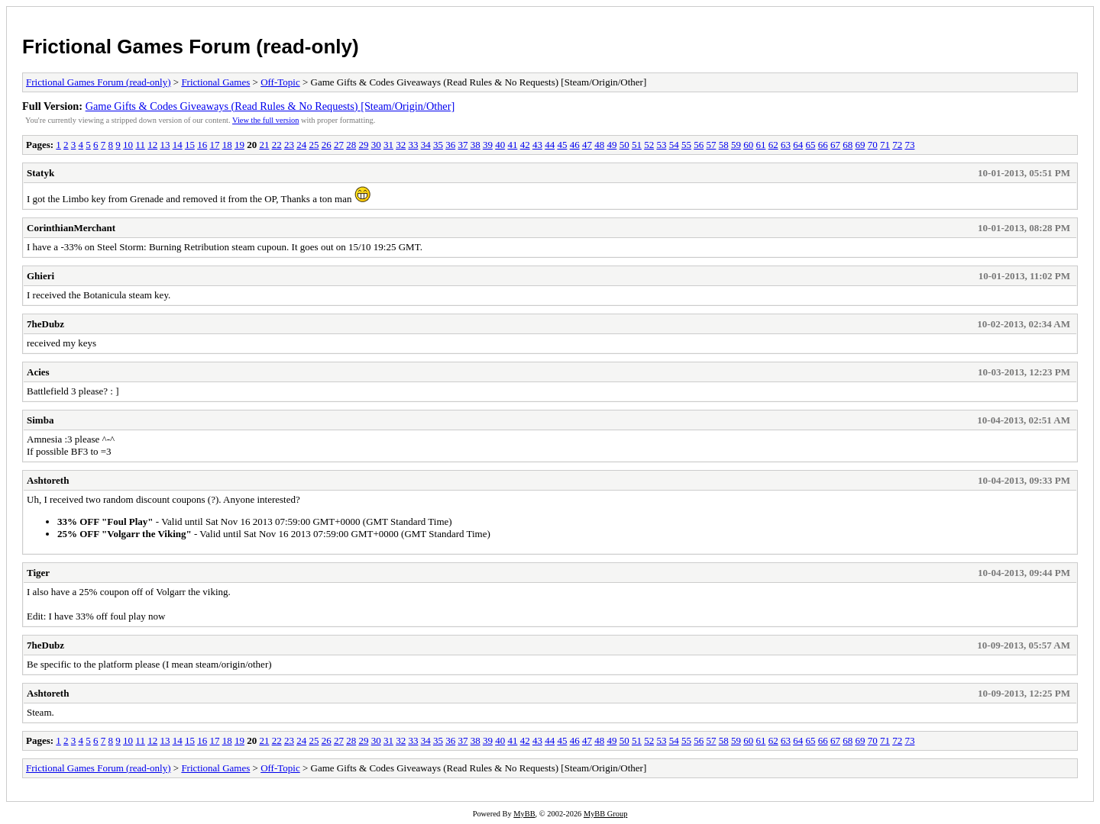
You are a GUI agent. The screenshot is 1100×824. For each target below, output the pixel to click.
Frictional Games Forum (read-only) (190, 46)
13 (165, 144)
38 (475, 144)
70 (873, 144)
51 (637, 144)
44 (550, 144)
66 (823, 144)
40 (500, 144)
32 (401, 144)
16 (202, 144)
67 (835, 144)
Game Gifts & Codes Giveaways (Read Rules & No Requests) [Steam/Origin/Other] (270, 106)
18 (227, 144)
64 (798, 144)
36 (450, 144)
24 (301, 144)
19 (239, 144)
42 (525, 144)
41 (512, 144)
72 (897, 144)
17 (214, 144)
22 (277, 144)
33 (413, 144)
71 (885, 144)
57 (711, 144)
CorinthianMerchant (71, 227)
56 (699, 144)
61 (760, 144)
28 (351, 144)
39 (488, 144)
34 (426, 144)
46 (575, 144)
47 (587, 144)
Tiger (38, 572)
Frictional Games (215, 82)
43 (537, 144)
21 (264, 144)
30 (376, 144)
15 (190, 144)
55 (686, 144)
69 (860, 144)
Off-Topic (280, 82)
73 (909, 144)
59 (736, 144)
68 (847, 144)
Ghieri (40, 276)
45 (562, 144)
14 (178, 144)
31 (388, 144)
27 (339, 144)
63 (786, 144)
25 (314, 144)
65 (810, 144)
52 (649, 144)
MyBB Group (605, 814)
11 (140, 144)
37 (462, 144)
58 (724, 144)
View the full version (265, 120)
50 (624, 144)
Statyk (40, 173)
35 (438, 144)
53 (661, 144)
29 (363, 144)
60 (748, 144)
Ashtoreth (48, 480)
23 (289, 144)
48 (599, 144)
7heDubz (45, 324)
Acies (38, 372)
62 (773, 144)
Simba (40, 420)
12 (152, 144)
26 (327, 144)
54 (674, 144)
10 (128, 144)
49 (611, 144)
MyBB (524, 814)
